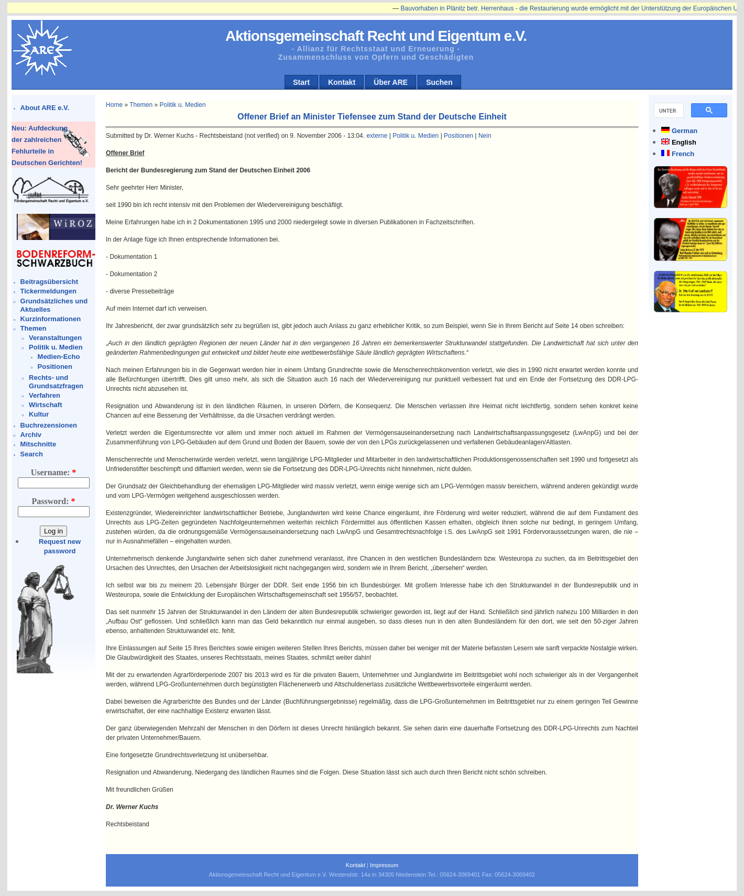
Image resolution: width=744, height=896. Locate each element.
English (684, 142)
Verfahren (44, 395)
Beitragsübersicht (49, 282)
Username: (53, 472)
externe (376, 135)
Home (114, 104)
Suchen (439, 82)
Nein (484, 135)
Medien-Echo (59, 356)
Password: (53, 501)
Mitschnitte (38, 444)
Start (301, 82)
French (683, 154)
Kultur (39, 414)
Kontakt (341, 82)
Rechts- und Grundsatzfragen (56, 382)
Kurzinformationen (50, 319)
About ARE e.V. (45, 108)
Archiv (30, 435)
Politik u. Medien (56, 347)
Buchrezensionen (48, 425)
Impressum (384, 865)
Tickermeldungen (48, 291)
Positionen (55, 366)
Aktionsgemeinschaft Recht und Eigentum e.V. (376, 36)
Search (31, 454)
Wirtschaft (45, 405)
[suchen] (667, 110)
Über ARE (391, 82)
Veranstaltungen (55, 338)
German (684, 131)
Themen (33, 328)
